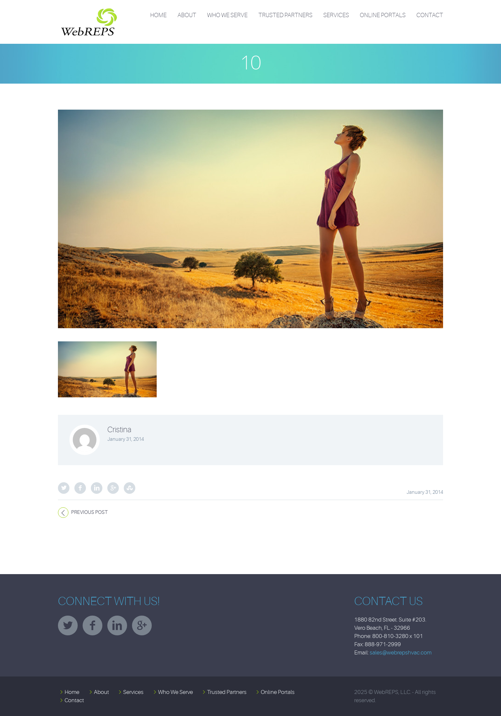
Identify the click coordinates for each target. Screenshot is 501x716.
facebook (92, 625)
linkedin (117, 625)
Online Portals (383, 15)
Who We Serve (227, 15)
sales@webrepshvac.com (401, 653)
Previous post (89, 512)
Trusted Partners (285, 15)
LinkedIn (96, 488)
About (186, 15)
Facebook (80, 488)
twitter (68, 625)
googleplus (142, 625)
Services (336, 15)
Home (158, 15)
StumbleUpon (129, 488)
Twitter (63, 488)
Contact (429, 15)
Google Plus (113, 488)
